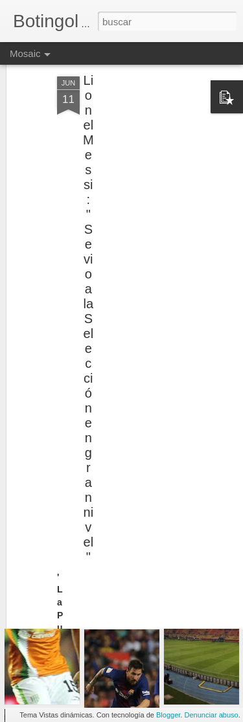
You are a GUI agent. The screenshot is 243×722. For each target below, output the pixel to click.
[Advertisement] (131, 138)
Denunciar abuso (211, 715)
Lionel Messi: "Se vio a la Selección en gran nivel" (88, 299)
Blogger (168, 715)
